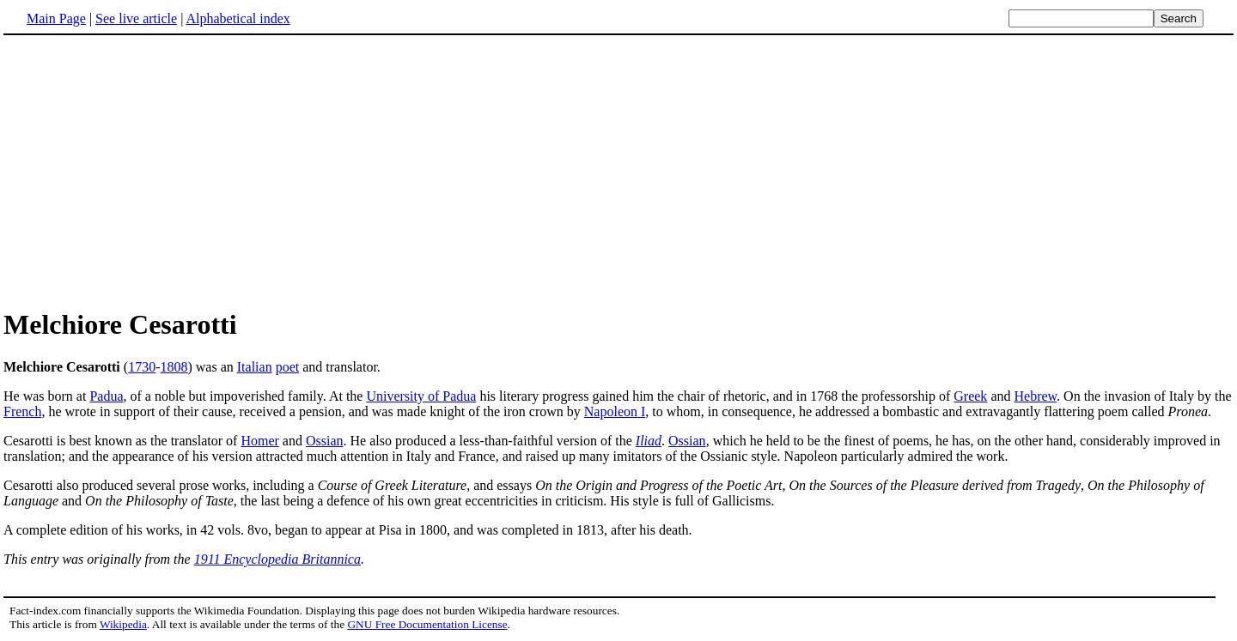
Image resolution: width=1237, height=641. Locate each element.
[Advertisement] (147, 171)
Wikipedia (123, 624)
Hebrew (1035, 396)
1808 (173, 367)
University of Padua (421, 396)
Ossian (325, 440)
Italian (254, 367)
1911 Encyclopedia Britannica (277, 559)
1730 (141, 367)
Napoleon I (615, 411)
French (22, 411)
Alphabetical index (237, 18)
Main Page (56, 18)
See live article (136, 18)
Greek (970, 396)
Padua (106, 396)
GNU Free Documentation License (427, 624)
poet (288, 367)
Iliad (648, 440)
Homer (259, 440)
